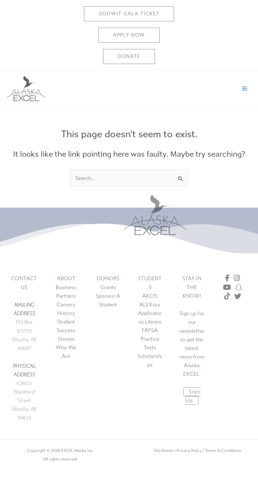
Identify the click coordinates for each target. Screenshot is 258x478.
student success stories (66, 330)
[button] (129, 13)
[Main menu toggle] (244, 89)
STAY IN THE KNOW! (191, 287)
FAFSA (150, 330)
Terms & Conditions (223, 450)
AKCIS (149, 296)
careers (66, 305)
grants (108, 287)
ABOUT (66, 278)
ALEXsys (149, 305)
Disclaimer (163, 450)
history (66, 313)
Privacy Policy (189, 450)
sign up (192, 396)
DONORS (108, 278)
